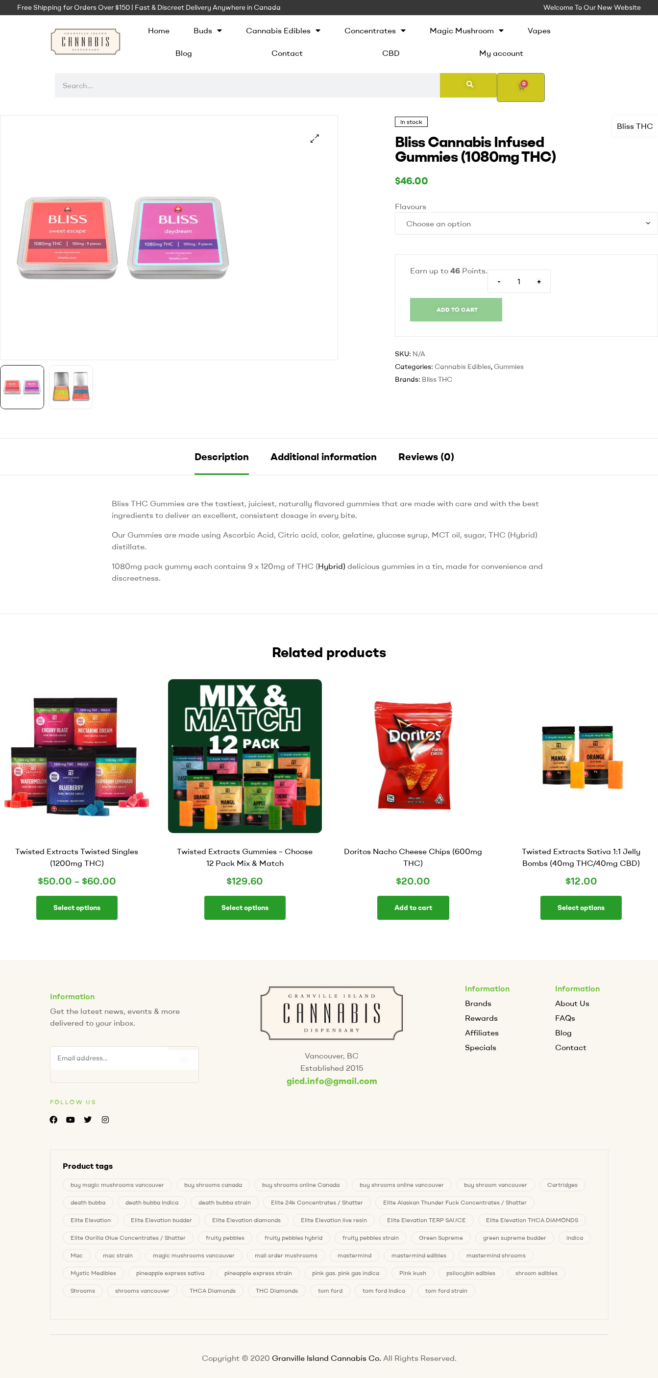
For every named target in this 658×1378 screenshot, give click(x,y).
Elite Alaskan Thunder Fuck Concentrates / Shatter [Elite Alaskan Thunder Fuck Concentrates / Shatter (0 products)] (455, 1201)
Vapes (539, 30)
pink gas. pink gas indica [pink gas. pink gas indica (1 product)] (345, 1272)
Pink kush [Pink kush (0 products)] (412, 1272)
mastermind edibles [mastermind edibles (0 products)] (418, 1254)
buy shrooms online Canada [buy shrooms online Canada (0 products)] (301, 1183)
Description (222, 456)
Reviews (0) (426, 456)
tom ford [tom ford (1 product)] (330, 1289)
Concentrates (375, 30)
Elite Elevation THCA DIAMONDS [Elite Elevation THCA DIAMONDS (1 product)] (532, 1219)
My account (501, 53)
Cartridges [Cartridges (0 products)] (562, 1183)
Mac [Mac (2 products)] (77, 1254)
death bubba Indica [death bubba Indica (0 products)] (151, 1201)
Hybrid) (331, 566)
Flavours (410, 206)
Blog (183, 53)
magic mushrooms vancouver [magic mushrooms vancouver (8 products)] (194, 1254)
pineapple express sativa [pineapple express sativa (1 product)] (170, 1272)
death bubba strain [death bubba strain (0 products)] (224, 1201)
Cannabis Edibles (283, 30)
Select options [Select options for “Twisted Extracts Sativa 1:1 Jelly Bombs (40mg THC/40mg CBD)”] (581, 907)
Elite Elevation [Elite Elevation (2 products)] (91, 1219)
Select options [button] (244, 907)
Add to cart (457, 309)
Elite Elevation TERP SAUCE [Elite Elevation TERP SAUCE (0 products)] (426, 1219)
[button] (315, 138)
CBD (391, 53)
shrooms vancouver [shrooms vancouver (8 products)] (142, 1289)
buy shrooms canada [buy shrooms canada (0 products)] (213, 1183)
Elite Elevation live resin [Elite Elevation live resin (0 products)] (334, 1219)
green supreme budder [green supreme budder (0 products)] (514, 1236)
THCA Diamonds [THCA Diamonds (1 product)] (213, 1289)
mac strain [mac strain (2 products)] (118, 1254)
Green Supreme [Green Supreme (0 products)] (441, 1236)
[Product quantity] (519, 281)
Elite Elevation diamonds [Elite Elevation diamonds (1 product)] (246, 1219)
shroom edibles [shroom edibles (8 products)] (536, 1272)
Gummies (509, 366)
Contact (287, 53)
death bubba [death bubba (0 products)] (88, 1201)
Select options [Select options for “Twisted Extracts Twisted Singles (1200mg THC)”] (76, 907)
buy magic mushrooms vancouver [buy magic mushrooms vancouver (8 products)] (117, 1183)
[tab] (222, 457)
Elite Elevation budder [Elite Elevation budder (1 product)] (161, 1219)
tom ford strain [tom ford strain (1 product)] (446, 1289)
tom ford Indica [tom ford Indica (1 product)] (384, 1289)
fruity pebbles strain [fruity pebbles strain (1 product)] (370, 1236)
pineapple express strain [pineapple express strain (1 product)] (258, 1272)
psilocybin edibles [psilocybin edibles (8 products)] (470, 1272)
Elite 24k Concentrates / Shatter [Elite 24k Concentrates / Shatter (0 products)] (317, 1201)
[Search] (468, 85)
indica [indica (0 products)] (574, 1236)
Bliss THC (635, 126)
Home (159, 30)
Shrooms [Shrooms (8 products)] (83, 1289)
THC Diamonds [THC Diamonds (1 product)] (277, 1289)
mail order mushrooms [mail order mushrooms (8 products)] (286, 1254)
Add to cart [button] (413, 907)
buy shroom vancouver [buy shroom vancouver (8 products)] (495, 1183)
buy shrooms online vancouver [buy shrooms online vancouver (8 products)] (402, 1183)
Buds (208, 30)
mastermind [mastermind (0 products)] (354, 1254)
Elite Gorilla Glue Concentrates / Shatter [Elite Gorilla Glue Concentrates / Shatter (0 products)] (128, 1236)
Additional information (323, 456)
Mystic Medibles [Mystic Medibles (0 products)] (93, 1272)
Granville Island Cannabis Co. (326, 1357)
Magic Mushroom (467, 30)
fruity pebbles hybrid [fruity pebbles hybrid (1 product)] (293, 1236)
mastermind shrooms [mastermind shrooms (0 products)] (496, 1254)
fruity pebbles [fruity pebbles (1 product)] (225, 1236)
